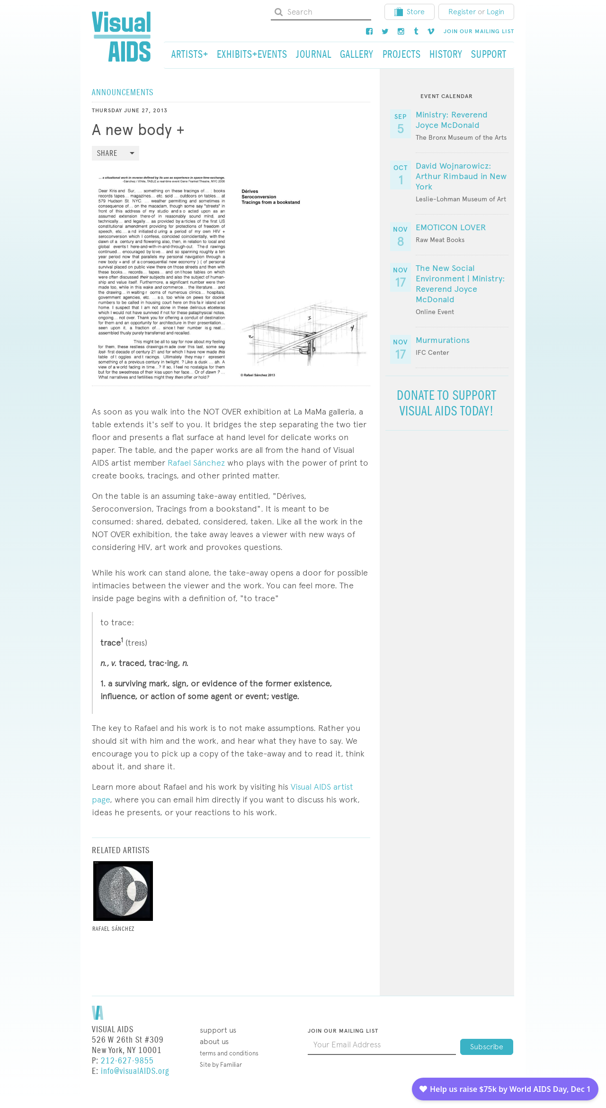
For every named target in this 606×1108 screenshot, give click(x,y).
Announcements (122, 93)
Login (495, 11)
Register (462, 11)
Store (409, 11)
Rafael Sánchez (196, 463)
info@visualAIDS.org (135, 1071)
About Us (214, 1041)
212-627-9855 (127, 1061)
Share (107, 153)
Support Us (218, 1030)
